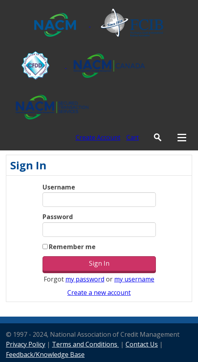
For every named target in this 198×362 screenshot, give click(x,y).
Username (59, 187)
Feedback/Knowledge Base (45, 354)
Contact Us (142, 344)
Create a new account (99, 292)
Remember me (72, 246)
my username (134, 279)
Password (58, 216)
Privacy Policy (25, 344)
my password (84, 279)
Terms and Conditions (85, 344)
